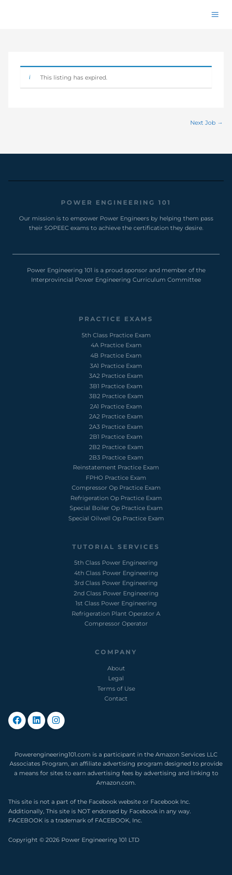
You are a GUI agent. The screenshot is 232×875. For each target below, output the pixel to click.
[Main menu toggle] (215, 14)
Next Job (206, 122)
